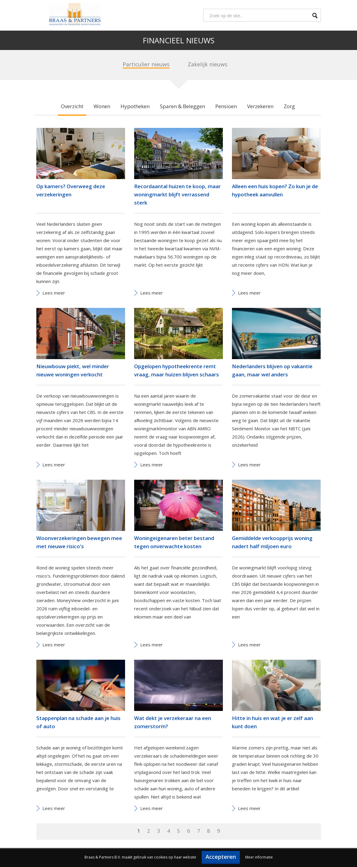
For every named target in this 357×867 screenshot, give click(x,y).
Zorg (289, 106)
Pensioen (226, 106)
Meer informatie (259, 857)
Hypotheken (135, 106)
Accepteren (221, 856)
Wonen (102, 106)
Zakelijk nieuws (207, 64)
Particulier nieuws (146, 64)
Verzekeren (260, 106)
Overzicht (72, 106)
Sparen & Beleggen (182, 106)
